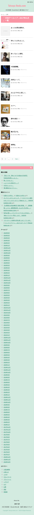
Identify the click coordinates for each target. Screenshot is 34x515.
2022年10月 (7, 282)
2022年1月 (7, 305)
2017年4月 (7, 447)
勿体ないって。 (16, 79)
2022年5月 (7, 295)
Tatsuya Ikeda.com (17, 5)
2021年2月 (7, 332)
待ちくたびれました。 (18, 40)
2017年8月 (7, 437)
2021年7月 (7, 320)
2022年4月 (7, 297)
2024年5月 (7, 235)
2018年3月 (7, 419)
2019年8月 (7, 377)
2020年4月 (7, 357)
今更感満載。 (15, 66)
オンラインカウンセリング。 (12, 198)
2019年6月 (7, 382)
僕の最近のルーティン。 (11, 188)
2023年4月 (7, 268)
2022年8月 (7, 287)
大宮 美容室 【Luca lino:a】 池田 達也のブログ (17, 507)
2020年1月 (7, 365)
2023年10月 (7, 253)
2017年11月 (7, 429)
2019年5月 (7, 385)
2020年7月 (7, 350)
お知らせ (6, 472)
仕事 (21, 30)
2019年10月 (7, 372)
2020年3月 (7, 360)
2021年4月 (7, 327)
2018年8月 (7, 407)
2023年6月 (7, 263)
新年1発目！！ (15, 118)
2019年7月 (7, 380)
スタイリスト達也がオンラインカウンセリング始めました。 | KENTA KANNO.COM (18, 200)
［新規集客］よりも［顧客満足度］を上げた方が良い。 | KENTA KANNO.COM (18, 208)
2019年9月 (7, 375)
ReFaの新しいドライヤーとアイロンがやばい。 (17, 213)
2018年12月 (7, 397)
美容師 (5, 492)
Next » (17, 159)
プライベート (23, 69)
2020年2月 (7, 362)
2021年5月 (7, 325)
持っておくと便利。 (17, 53)
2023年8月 (7, 258)
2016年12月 (7, 457)
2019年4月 (7, 387)
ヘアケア (6, 482)
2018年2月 (7, 422)
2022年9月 (7, 285)
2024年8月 (7, 233)
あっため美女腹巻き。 (18, 27)
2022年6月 (7, 292)
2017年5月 (7, 444)
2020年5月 (7, 355)
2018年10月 (7, 402)
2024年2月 (7, 243)
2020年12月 (7, 337)
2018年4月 (7, 417)
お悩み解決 (7, 469)
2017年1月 (7, 454)
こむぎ (5, 474)
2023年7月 (7, 260)
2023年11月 (7, 250)
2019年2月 (7, 392)
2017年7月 (7, 439)
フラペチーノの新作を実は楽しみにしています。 (18, 220)
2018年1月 (7, 424)
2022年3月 (7, 300)
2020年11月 (7, 340)
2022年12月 (7, 278)
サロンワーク (7, 477)
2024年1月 (7, 245)
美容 (21, 43)
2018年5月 (7, 414)
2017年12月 (7, 427)
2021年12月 (7, 307)
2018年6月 (7, 412)
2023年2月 (7, 273)
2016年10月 (7, 462)
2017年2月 (7, 452)
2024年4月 (7, 238)
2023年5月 (7, 265)
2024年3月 (7, 240)
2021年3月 (7, 330)
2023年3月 (7, 270)
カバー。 (14, 105)
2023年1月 (7, 275)
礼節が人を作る (20, 195)
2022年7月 (7, 290)
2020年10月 (7, 342)
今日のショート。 (9, 185)
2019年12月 (7, 367)
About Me (16, 500)
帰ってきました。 (9, 180)
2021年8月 (7, 317)
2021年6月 (7, 322)
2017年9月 (7, 434)
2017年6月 (7, 442)
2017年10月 (7, 432)
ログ (5, 484)
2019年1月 (7, 395)
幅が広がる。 (15, 131)
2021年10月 (7, 312)
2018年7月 (7, 409)
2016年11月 (7, 459)
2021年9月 (7, 315)
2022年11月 (7, 280)
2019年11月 (7, 370)
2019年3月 (7, 390)
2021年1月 (7, 335)
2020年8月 (7, 347)
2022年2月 (7, 302)
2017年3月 (7, 449)
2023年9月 (7, 255)
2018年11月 (7, 399)
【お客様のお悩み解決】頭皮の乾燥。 (14, 205)
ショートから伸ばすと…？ (11, 183)
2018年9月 (7, 404)
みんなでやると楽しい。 (19, 92)
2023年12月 (7, 248)
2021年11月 (7, 310)
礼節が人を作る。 (9, 195)
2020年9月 (7, 345)
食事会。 (14, 144)
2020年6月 (7, 352)
